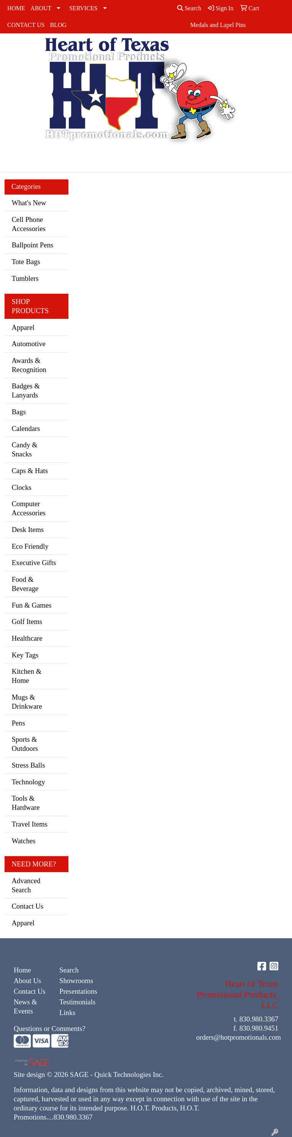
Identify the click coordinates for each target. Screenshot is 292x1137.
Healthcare (27, 638)
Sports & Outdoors (25, 743)
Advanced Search (26, 885)
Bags (19, 412)
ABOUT (40, 8)
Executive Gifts (34, 563)
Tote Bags (26, 262)
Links (67, 1013)
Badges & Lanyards (26, 390)
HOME (16, 8)
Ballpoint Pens (32, 245)
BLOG (58, 25)
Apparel (23, 327)
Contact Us (27, 906)
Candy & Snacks (25, 449)
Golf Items (27, 622)
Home (22, 970)
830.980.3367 (258, 1019)
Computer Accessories (29, 508)
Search (189, 8)
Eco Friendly (30, 546)
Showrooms (76, 981)
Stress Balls (28, 765)
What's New (29, 203)
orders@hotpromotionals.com (238, 1037)
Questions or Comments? (50, 1028)
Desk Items (28, 530)
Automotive (29, 344)
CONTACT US (25, 25)
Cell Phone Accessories (29, 224)
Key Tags (25, 655)
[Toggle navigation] (12, 163)
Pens (18, 723)
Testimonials (77, 1002)
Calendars (26, 428)
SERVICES (83, 8)
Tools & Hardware (26, 802)
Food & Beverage (25, 583)
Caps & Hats (30, 471)
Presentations (77, 991)
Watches (24, 841)
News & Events (25, 1006)
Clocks (22, 487)
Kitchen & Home (26, 675)
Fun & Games (32, 605)
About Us (27, 981)
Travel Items (30, 824)
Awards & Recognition (29, 365)
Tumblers (25, 278)
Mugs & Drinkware (27, 701)
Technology (28, 782)
